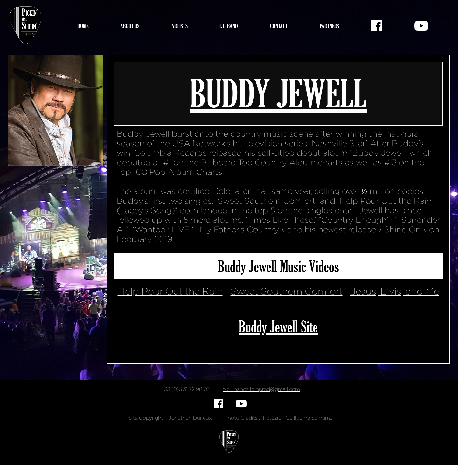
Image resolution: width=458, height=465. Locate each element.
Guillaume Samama (309, 418)
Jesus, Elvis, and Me (394, 291)
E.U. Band (228, 26)
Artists (179, 26)
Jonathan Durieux (190, 418)
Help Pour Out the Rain (170, 291)
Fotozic (272, 418)
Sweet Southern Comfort (287, 291)
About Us (129, 26)
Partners (329, 26)
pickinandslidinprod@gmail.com (261, 389)
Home (82, 26)
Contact (279, 26)
